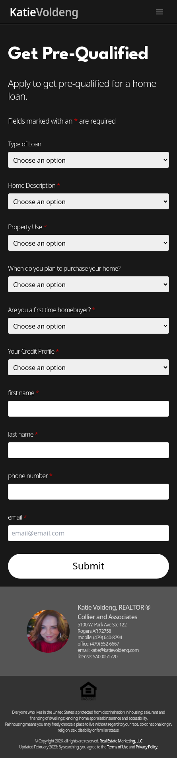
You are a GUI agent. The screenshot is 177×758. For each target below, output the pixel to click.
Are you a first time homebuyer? (51, 309)
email (17, 517)
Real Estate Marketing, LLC (120, 741)
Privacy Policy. (147, 747)
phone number (30, 475)
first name (23, 392)
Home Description (34, 185)
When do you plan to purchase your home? (64, 268)
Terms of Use (117, 747)
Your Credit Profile (33, 351)
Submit (88, 565)
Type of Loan (24, 144)
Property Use (27, 226)
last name (23, 434)
